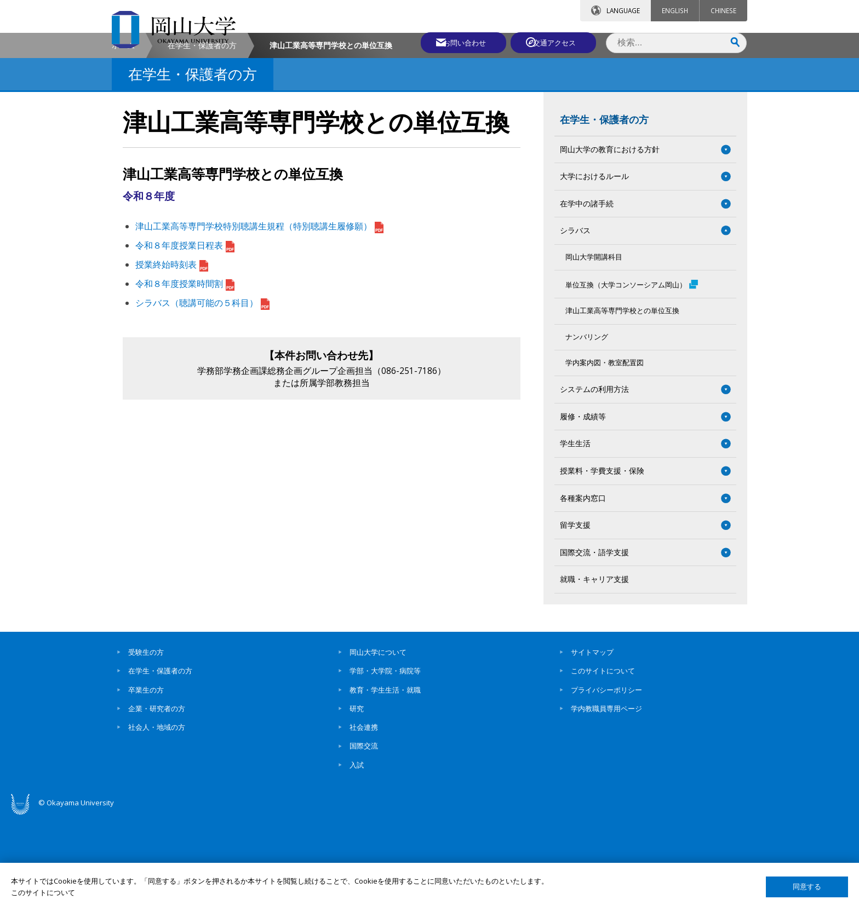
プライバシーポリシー (606, 783)
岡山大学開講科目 (593, 350)
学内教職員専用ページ (606, 802)
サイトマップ (592, 746)
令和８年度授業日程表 (184, 339)
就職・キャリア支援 (594, 672)
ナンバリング (586, 430)
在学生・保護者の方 (202, 139)
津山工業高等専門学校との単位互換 (622, 404)
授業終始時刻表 (171, 358)
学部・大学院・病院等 (385, 764)
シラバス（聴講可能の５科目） (202, 396)
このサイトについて (603, 764)
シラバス (575, 324)
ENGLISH (675, 10)
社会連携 (364, 821)
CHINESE (723, 10)
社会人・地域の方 (156, 821)
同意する (807, 887)
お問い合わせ (459, 42)
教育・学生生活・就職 (385, 783)
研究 (357, 802)
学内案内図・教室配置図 (604, 456)
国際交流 (364, 839)
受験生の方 (146, 746)
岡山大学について (378, 746)
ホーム (123, 139)
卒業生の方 (146, 783)
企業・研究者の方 (156, 802)
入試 (357, 858)
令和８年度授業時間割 (184, 377)
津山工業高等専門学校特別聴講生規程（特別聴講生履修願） (259, 320)
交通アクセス (556, 42)
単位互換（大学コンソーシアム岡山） (631, 377)
